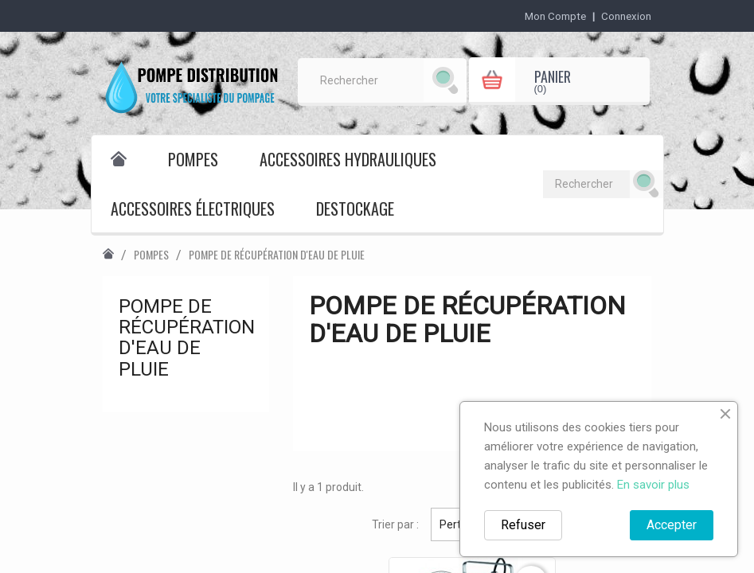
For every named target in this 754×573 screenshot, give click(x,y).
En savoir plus (653, 484)
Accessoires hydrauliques (348, 159)
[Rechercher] (382, 80)
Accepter (672, 524)
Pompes (193, 159)
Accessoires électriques (193, 208)
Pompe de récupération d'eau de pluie (187, 337)
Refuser (523, 524)
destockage (355, 208)
